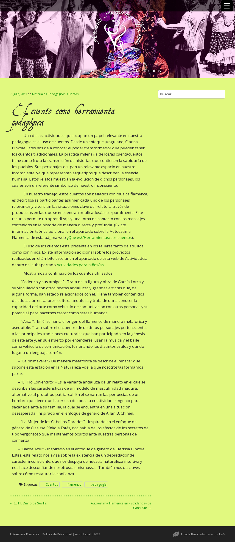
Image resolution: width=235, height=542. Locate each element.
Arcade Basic (190, 534)
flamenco (74, 484)
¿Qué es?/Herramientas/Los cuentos (99, 237)
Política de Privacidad (57, 534)
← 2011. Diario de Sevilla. (28, 503)
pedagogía (98, 484)
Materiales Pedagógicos (49, 94)
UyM (222, 534)
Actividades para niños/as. (81, 264)
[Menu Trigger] (227, 5)
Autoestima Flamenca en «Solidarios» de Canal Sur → (121, 505)
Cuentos (73, 94)
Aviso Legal (83, 534)
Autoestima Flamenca (24, 534)
